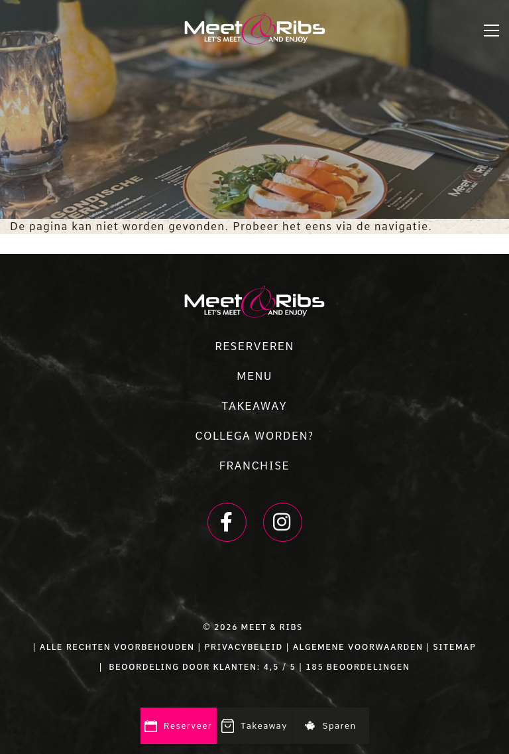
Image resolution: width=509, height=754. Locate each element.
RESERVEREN (254, 346)
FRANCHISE (254, 466)
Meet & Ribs (272, 627)
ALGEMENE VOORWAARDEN (358, 647)
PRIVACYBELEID (244, 647)
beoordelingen (366, 667)
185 (314, 667)
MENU (254, 376)
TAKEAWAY (255, 406)
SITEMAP (454, 647)
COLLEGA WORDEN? (254, 436)
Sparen (330, 726)
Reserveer (178, 726)
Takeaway (254, 727)
